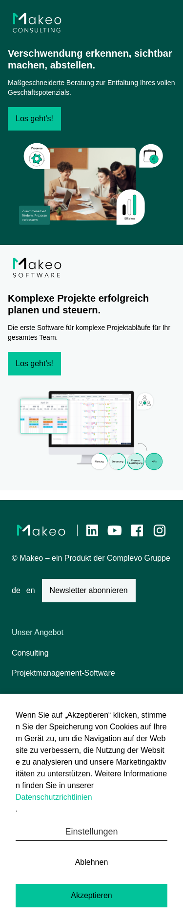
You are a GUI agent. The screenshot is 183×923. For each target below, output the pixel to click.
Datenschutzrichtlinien (54, 797)
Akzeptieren (91, 895)
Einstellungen (91, 831)
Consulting (30, 653)
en (30, 590)
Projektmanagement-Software (63, 673)
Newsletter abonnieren (89, 590)
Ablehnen (91, 862)
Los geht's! (34, 118)
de (16, 590)
